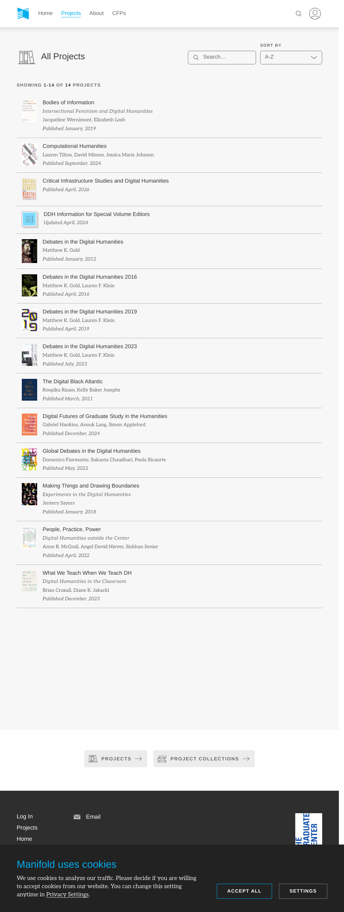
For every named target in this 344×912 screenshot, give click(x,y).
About (96, 13)
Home (45, 13)
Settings (303, 891)
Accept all (244, 891)
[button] (25, 816)
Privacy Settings (67, 894)
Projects (71, 13)
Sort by (271, 45)
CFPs (119, 13)
